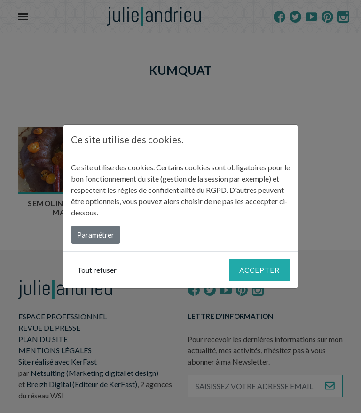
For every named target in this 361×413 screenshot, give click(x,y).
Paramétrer (95, 234)
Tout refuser (97, 269)
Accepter (259, 270)
